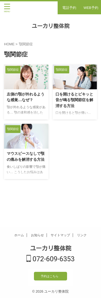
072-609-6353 (50, 259)
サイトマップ (60, 235)
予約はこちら (49, 276)
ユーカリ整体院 (50, 25)
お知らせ (37, 235)
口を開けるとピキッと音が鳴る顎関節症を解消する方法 (74, 100)
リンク (82, 235)
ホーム (19, 235)
